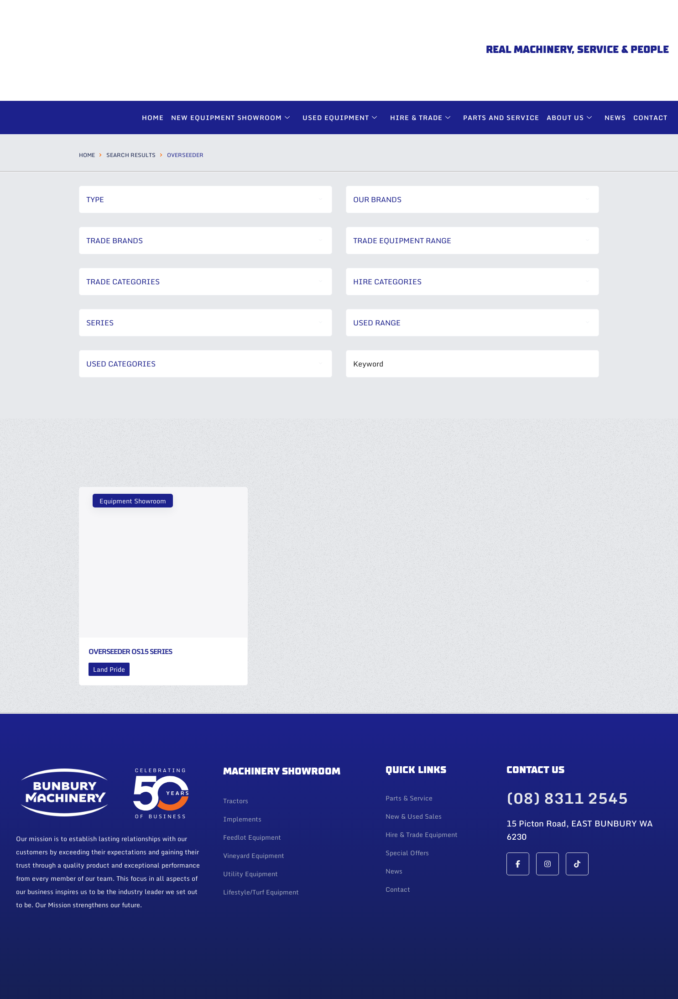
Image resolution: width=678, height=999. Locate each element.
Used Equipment (341, 58)
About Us (571, 58)
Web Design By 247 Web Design (607, 969)
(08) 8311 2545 (567, 739)
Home (153, 58)
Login (26, 978)
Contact (650, 58)
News (615, 58)
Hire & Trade (421, 58)
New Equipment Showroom (232, 58)
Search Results (131, 96)
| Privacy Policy (58, 978)
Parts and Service (501, 58)
